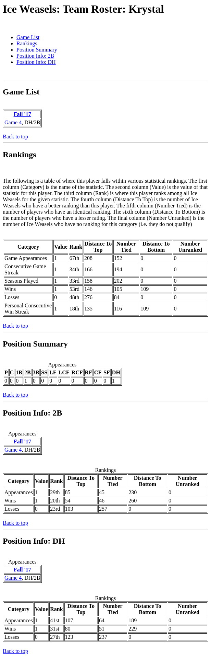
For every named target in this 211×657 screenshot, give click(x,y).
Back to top (15, 136)
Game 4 (13, 122)
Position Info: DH (36, 62)
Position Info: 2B (35, 56)
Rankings (26, 43)
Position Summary (36, 50)
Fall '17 (22, 114)
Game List (27, 37)
